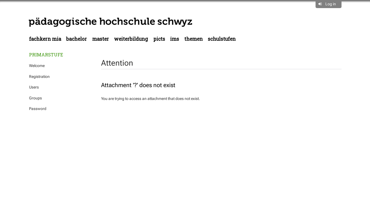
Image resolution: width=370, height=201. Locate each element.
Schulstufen (222, 39)
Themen (193, 39)
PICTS (159, 39)
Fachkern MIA (45, 39)
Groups (35, 98)
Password (37, 108)
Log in (330, 4)
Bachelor (76, 39)
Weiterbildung (131, 39)
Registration (39, 76)
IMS (174, 39)
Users (34, 87)
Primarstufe (46, 55)
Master (100, 39)
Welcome (37, 65)
